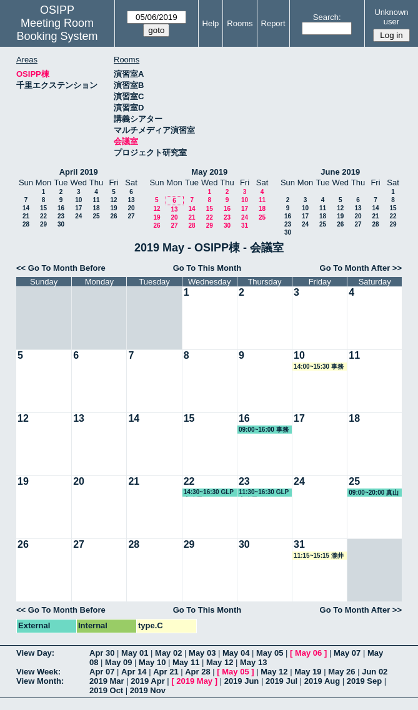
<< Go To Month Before (61, 268)
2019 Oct (106, 690)
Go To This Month (207, 268)
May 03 (202, 653)
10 (78, 200)
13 (130, 200)
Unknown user (391, 16)
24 (78, 216)
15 (43, 208)
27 (130, 216)
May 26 (341, 671)
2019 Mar (106, 681)
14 (25, 208)
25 (95, 216)
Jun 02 (374, 671)
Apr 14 (133, 671)
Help (210, 23)
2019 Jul (281, 681)
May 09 (118, 662)
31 (244, 225)
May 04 (235, 653)
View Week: (38, 671)
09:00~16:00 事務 (264, 429)
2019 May (194, 681)
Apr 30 (101, 653)
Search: (327, 17)
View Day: (35, 653)
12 (113, 200)
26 (113, 216)
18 (95, 208)
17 (78, 208)
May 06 (308, 653)
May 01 (134, 653)
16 (60, 208)
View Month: (40, 681)
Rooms (239, 23)
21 (25, 216)
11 (95, 200)
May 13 (253, 662)
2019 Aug (322, 681)
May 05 (269, 653)
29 (43, 224)
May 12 (219, 662)
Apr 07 (101, 671)
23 (60, 216)
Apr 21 (165, 671)
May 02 (168, 653)
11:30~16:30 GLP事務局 (264, 493)
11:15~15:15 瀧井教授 (319, 556)
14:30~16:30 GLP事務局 (209, 493)
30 (60, 224)
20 (130, 208)
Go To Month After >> (361, 268)
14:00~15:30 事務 (319, 366)
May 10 (152, 662)
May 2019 (209, 172)
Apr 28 (197, 671)
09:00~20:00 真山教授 (374, 493)
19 (113, 208)
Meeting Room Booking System (57, 29)
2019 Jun (241, 681)
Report (273, 23)
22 (43, 216)
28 (25, 224)
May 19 (307, 671)
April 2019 (78, 172)
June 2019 (340, 172)
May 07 (347, 653)
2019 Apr (147, 681)
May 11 (185, 662)
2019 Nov (148, 690)
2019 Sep (364, 681)
